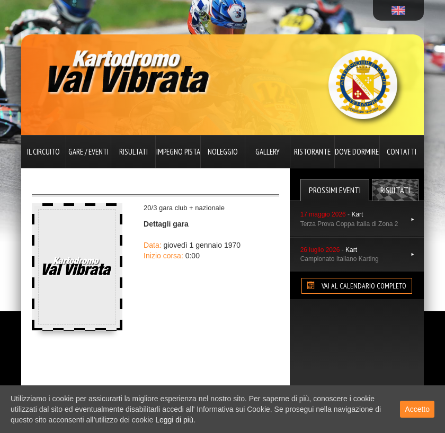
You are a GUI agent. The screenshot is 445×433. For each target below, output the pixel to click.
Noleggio (223, 152)
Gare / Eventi (88, 152)
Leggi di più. (175, 420)
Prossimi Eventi (335, 190)
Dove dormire (357, 152)
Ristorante (312, 152)
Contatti (401, 152)
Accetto (417, 409)
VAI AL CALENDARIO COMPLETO (356, 286)
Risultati (133, 152)
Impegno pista (178, 152)
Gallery (267, 152)
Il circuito (43, 152)
